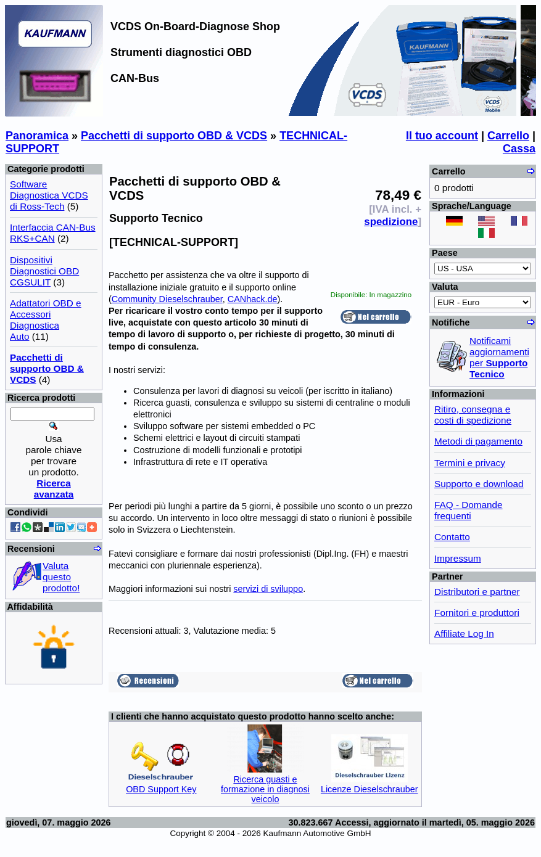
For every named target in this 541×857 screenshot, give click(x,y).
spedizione (391, 222)
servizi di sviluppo (268, 589)
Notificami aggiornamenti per (499, 357)
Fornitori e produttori (476, 612)
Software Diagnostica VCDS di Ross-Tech (49, 195)
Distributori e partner (477, 591)
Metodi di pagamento (478, 441)
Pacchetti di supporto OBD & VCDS (174, 135)
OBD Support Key (161, 789)
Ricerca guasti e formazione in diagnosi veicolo (265, 789)
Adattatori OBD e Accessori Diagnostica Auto (45, 320)
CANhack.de (253, 299)
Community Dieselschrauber (167, 299)
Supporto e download (479, 483)
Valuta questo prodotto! (61, 576)
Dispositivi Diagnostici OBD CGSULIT (44, 271)
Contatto (452, 536)
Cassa (519, 148)
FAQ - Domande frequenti (468, 510)
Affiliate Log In (464, 633)
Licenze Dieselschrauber (369, 789)
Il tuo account (442, 135)
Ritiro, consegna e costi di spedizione (472, 414)
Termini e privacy (469, 462)
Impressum (457, 558)
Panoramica (37, 135)
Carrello (508, 135)
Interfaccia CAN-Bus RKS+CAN (53, 233)
